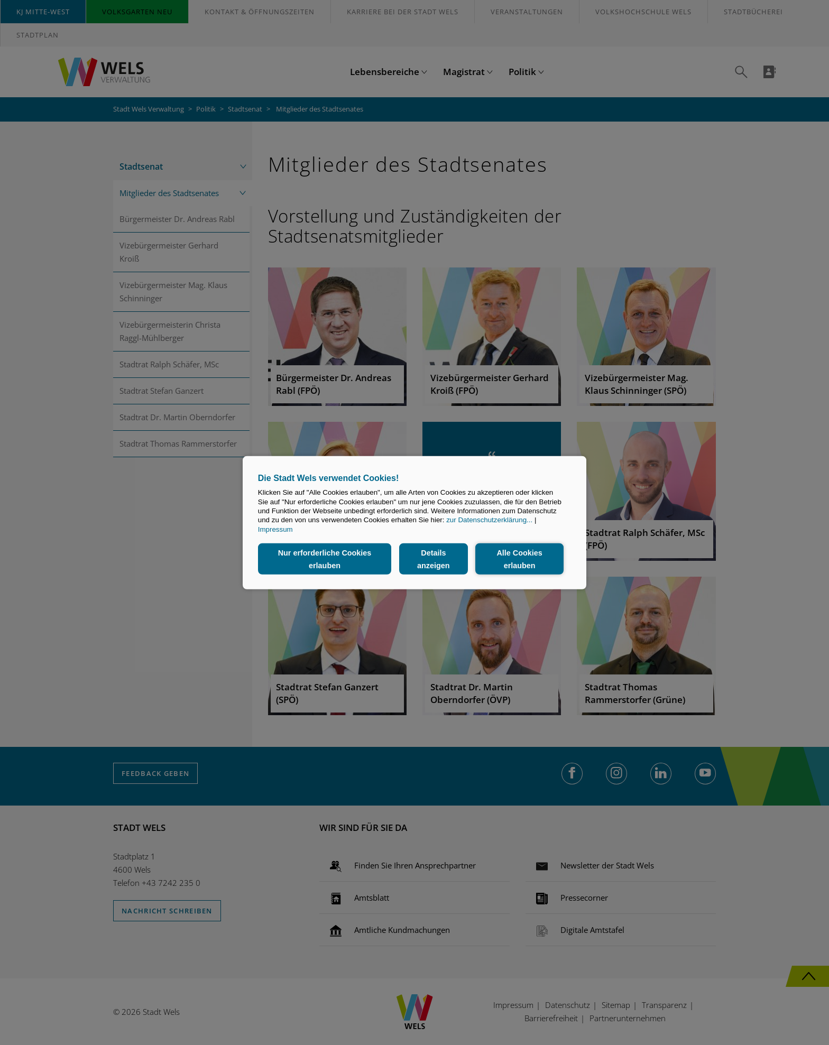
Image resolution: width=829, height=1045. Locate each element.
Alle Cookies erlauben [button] (519, 558)
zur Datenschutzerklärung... (489, 520)
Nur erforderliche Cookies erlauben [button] (325, 558)
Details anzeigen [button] (433, 558)
